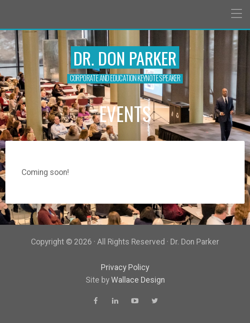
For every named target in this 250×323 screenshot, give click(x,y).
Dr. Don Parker (125, 57)
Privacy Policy (125, 267)
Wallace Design (138, 279)
